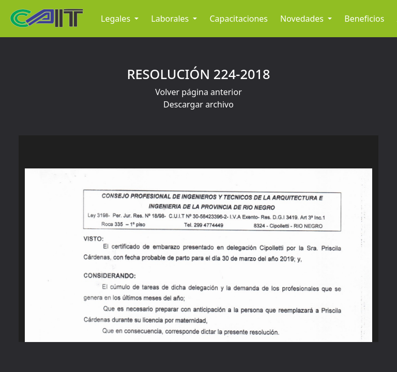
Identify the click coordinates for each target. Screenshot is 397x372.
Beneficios (364, 18)
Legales (116, 18)
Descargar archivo (198, 104)
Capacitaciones (238, 18)
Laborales (171, 18)
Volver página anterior (198, 92)
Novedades (303, 18)
